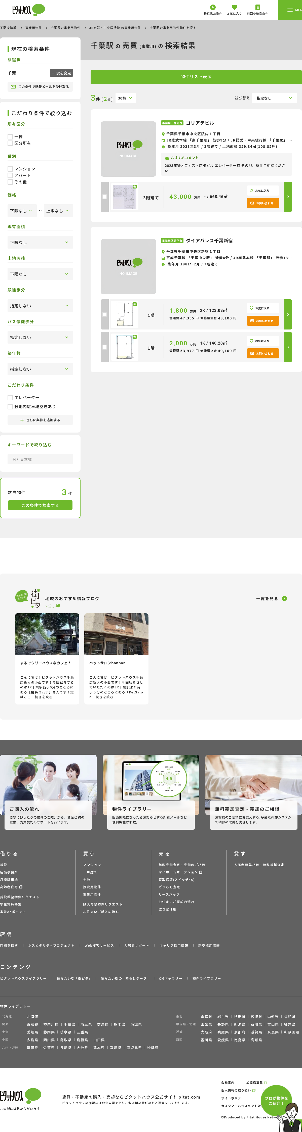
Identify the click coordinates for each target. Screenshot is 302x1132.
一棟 (15, 136)
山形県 (273, 1016)
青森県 (206, 1016)
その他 (17, 182)
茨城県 (136, 1024)
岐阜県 (65, 1031)
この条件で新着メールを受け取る (40, 86)
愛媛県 (223, 1039)
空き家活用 (168, 909)
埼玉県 (86, 1024)
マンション (21, 169)
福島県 (289, 1016)
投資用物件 (92, 886)
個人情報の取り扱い (236, 1090)
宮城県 (256, 1016)
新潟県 (240, 1024)
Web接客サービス (99, 945)
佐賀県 (49, 1047)
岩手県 (223, 1016)
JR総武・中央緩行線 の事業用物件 (115, 27)
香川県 (206, 1039)
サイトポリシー (232, 1098)
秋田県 (240, 1016)
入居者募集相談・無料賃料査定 (259, 864)
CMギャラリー (170, 978)
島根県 (82, 1039)
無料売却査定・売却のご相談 (182, 864)
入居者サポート (136, 945)
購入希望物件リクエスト (103, 904)
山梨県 (206, 1024)
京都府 (240, 1031)
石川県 (256, 1024)
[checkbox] (105, 197)
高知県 (256, 1039)
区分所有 (19, 143)
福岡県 (32, 1047)
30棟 (122, 98)
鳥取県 (65, 1039)
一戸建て (90, 872)
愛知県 (32, 1031)
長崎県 (65, 1047)
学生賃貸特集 (11, 904)
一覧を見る (267, 598)
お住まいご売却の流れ (177, 901)
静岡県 (49, 1031)
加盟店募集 (254, 1082)
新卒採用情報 (209, 945)
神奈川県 (51, 1024)
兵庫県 (223, 1031)
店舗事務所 (9, 872)
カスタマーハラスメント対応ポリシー (249, 1106)
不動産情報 (9, 27)
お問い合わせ (262, 203)
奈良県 (273, 1031)
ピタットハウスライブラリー (23, 978)
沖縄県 (153, 1047)
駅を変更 (63, 72)
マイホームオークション (178, 872)
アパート (19, 175)
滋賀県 (256, 1031)
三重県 (82, 1031)
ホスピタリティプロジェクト (51, 945)
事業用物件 (34, 27)
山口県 (99, 1039)
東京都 (32, 1024)
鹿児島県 (134, 1047)
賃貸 (3, 864)
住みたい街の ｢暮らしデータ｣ (125, 978)
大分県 (82, 1047)
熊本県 (99, 1047)
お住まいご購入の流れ (101, 911)
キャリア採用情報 (173, 945)
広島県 (32, 1039)
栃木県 (119, 1024)
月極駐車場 (9, 879)
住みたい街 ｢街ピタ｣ (74, 978)
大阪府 (206, 1031)
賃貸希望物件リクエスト (20, 896)
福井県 (289, 1024)
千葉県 (70, 1024)
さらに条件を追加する (40, 419)
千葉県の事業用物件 (66, 27)
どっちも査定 (169, 886)
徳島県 (240, 1039)
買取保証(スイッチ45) (177, 879)
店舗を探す (9, 945)
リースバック (169, 894)
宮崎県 (116, 1047)
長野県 (223, 1024)
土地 (86, 879)
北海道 (32, 1016)
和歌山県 (291, 1031)
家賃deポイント (13, 911)
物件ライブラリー (207, 978)
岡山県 (49, 1039)
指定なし (264, 98)
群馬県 (103, 1024)
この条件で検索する (40, 505)
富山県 (273, 1024)
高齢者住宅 (9, 886)
